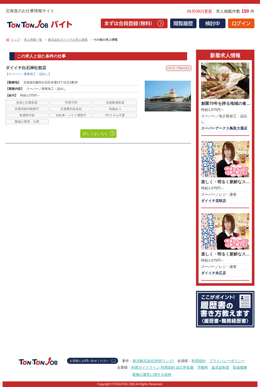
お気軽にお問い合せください (89, 361)
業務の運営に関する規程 (151, 374)
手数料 (202, 367)
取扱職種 (240, 367)
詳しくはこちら (95, 134)
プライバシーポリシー (227, 361)
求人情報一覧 (33, 39)
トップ (15, 39)
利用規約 (198, 361)
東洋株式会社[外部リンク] (153, 361)
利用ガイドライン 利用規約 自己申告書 (162, 367)
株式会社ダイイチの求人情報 (68, 39)
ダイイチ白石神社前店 (26, 68)
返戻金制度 (220, 367)
